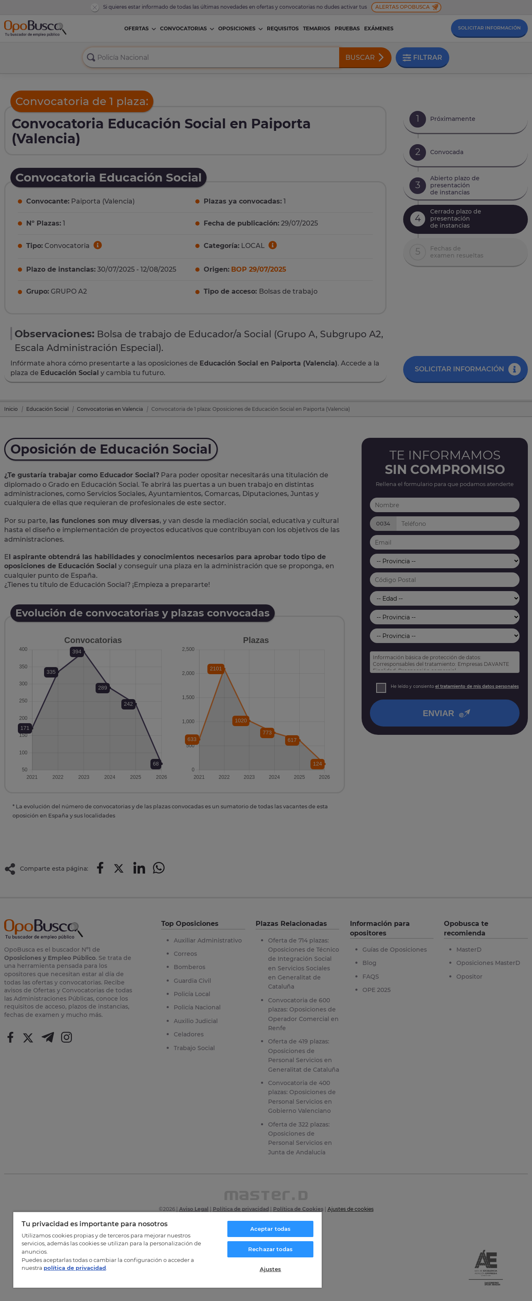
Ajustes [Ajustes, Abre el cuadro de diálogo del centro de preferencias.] (270, 1269)
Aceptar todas (270, 1228)
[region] (167, 1249)
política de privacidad (75, 1267)
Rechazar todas (270, 1249)
